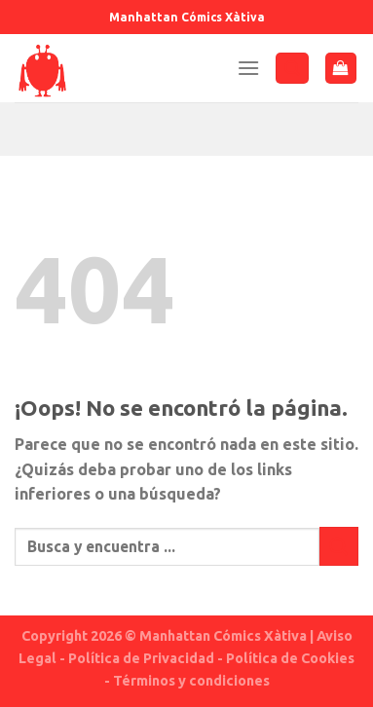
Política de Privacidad (141, 658)
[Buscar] (292, 69)
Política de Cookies (290, 658)
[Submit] (338, 546)
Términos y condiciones (191, 680)
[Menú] (248, 68)
